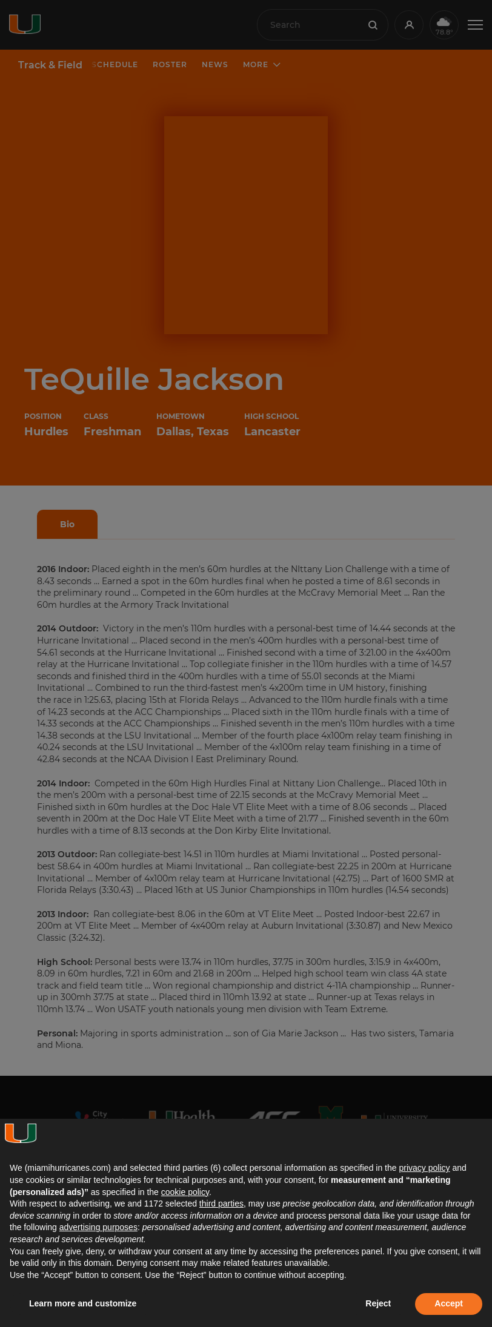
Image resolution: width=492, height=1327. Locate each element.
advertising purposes (98, 1227)
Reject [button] (378, 1303)
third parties (221, 1203)
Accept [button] (448, 1303)
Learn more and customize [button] (82, 1303)
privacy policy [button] (424, 1168)
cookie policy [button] (185, 1192)
